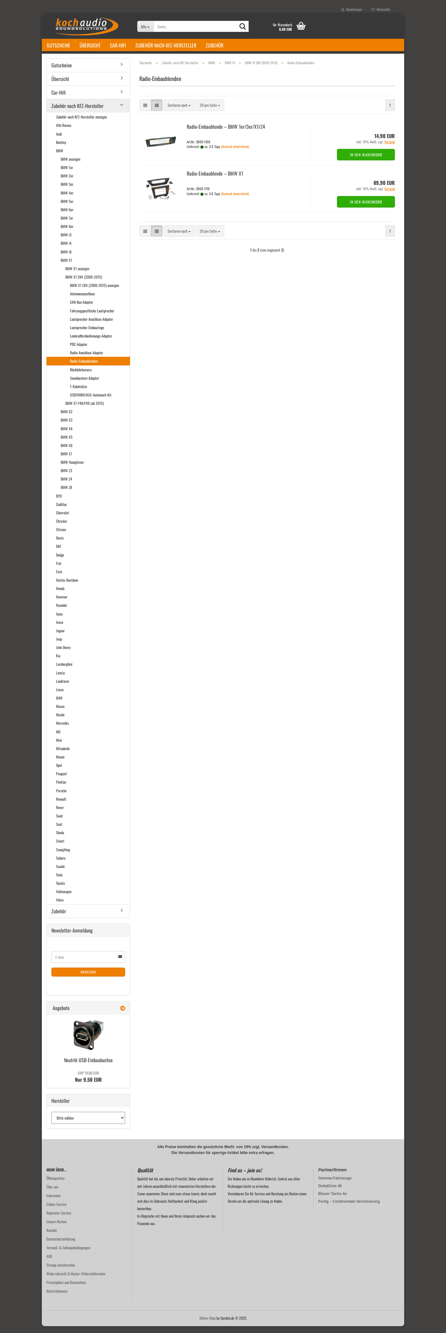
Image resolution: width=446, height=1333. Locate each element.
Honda (60, 595)
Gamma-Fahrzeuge (335, 1185)
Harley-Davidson (67, 586)
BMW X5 (66, 443)
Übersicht (90, 45)
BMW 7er (67, 224)
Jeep (59, 645)
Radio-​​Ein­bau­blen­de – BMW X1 (215, 180)
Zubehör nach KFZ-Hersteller (165, 45)
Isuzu (59, 620)
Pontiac (61, 788)
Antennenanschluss (82, 300)
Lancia (60, 679)
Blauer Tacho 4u (332, 1200)
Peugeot (61, 780)
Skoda (60, 839)
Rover (60, 814)
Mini (59, 746)
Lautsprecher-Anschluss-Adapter (91, 326)
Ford (59, 578)
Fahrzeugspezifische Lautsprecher (92, 317)
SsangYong (63, 856)
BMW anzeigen (70, 165)
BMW (59, 157)
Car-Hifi (118, 45)
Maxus (60, 713)
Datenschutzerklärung (60, 1245)
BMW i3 (66, 241)
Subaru (60, 864)
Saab (59, 822)
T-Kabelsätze (78, 393)
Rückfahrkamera (81, 376)
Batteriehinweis (57, 1297)
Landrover (62, 688)
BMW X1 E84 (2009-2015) (83, 283)
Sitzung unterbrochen (60, 1271)
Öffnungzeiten (55, 1185)
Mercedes (62, 730)
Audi (59, 140)
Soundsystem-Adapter (84, 384)
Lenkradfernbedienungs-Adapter (91, 342)
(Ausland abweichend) (235, 153)
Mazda (60, 721)
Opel (59, 772)
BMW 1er (67, 174)
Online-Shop (207, 1324)
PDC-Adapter (78, 351)
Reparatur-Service (58, 1219)
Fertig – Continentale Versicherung (349, 1208)
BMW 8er (67, 233)
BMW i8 (66, 258)
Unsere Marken (56, 1228)
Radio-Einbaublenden (84, 367)
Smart (60, 847)
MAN (59, 704)
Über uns (52, 1193)
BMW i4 (66, 250)
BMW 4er (67, 199)
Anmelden (88, 978)
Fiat (58, 570)
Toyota (60, 889)
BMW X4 (66, 435)
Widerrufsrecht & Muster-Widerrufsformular (76, 1280)
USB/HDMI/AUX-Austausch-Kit (91, 401)
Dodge (60, 561)
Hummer (62, 603)
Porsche (61, 797)
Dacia (59, 544)
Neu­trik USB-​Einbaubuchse (88, 1067)
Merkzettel (380, 9)
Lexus (59, 696)
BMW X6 (66, 452)
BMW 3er (67, 191)
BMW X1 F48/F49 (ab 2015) (84, 410)
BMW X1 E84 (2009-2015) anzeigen (94, 292)
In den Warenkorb (366, 161)
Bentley (61, 149)
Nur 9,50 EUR (88, 1083)
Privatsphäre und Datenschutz (66, 1289)
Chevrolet (62, 519)
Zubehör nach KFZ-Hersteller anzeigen (81, 123)
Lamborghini (64, 671)
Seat (59, 831)
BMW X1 (66, 267)
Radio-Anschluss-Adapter (86, 359)
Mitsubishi (63, 755)
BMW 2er (67, 182)
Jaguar (60, 637)
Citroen (61, 536)
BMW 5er (67, 208)
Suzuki (60, 873)
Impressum (53, 1202)
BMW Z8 (66, 494)
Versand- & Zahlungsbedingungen (68, 1254)
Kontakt (51, 1237)
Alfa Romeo (63, 132)
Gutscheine (58, 45)
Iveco (59, 629)
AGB (49, 1263)
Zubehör (214, 45)
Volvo (59, 906)
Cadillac (61, 511)
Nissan (60, 763)
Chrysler (61, 527)
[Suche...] (145, 26)
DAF (58, 553)
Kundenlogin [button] (351, 9)
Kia (58, 662)
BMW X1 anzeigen (77, 275)
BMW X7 (66, 460)
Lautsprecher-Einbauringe (87, 334)
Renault (61, 805)
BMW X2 (66, 418)
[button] (145, 112)
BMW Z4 (66, 485)
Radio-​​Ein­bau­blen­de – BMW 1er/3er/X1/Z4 (226, 133)
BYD (59, 502)
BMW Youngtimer (72, 469)
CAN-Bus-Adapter (81, 308)
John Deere (63, 654)
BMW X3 (66, 426)
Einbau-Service (56, 1211)
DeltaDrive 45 (330, 1193)
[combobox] (179, 112)
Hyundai (61, 612)
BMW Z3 (66, 477)
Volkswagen (64, 898)
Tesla (59, 881)
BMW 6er (67, 216)
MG (58, 738)
